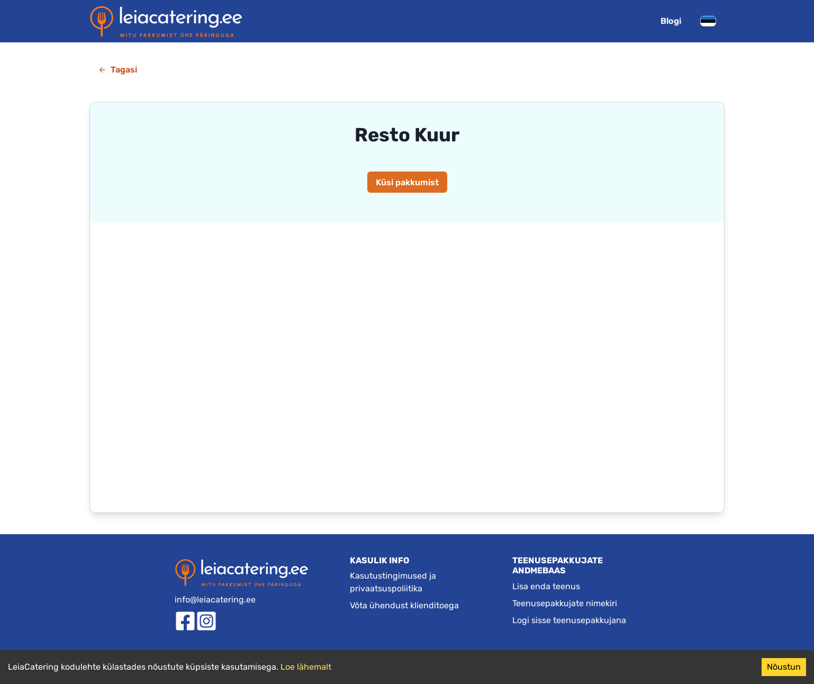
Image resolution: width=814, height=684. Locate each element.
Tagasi (117, 70)
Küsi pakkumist (407, 182)
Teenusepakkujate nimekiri (564, 603)
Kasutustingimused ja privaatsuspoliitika (393, 582)
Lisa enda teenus (546, 586)
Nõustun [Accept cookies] (784, 667)
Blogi (671, 21)
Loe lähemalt (306, 667)
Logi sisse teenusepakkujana (569, 620)
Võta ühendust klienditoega (404, 605)
